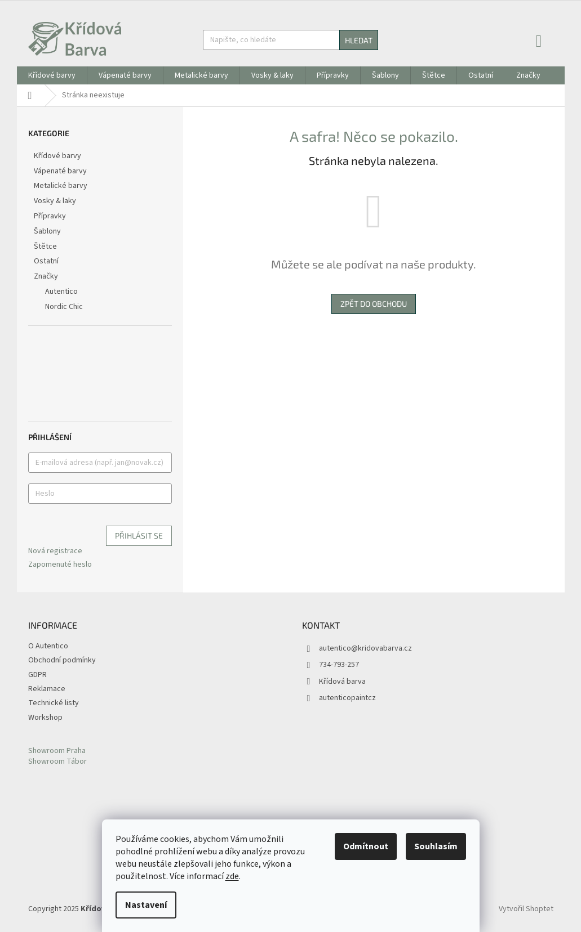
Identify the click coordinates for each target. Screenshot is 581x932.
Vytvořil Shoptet (526, 909)
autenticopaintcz (347, 698)
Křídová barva (342, 681)
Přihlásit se (139, 535)
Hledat (358, 40)
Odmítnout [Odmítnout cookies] (365, 846)
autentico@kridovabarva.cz (365, 648)
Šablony (48, 231)
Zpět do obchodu (373, 303)
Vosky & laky (56, 201)
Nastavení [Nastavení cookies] (146, 905)
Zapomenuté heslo (60, 564)
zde (232, 876)
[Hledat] (290, 40)
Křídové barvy (58, 156)
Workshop (45, 717)
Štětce (46, 246)
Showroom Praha (57, 751)
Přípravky (51, 216)
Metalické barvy (61, 185)
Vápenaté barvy (61, 171)
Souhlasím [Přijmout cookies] (436, 846)
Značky (46, 276)
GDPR (37, 674)
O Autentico (48, 646)
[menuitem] (52, 75)
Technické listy (53, 703)
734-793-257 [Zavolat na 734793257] (339, 664)
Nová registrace (55, 551)
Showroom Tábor (57, 761)
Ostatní (47, 261)
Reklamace (46, 688)
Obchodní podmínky (62, 660)
